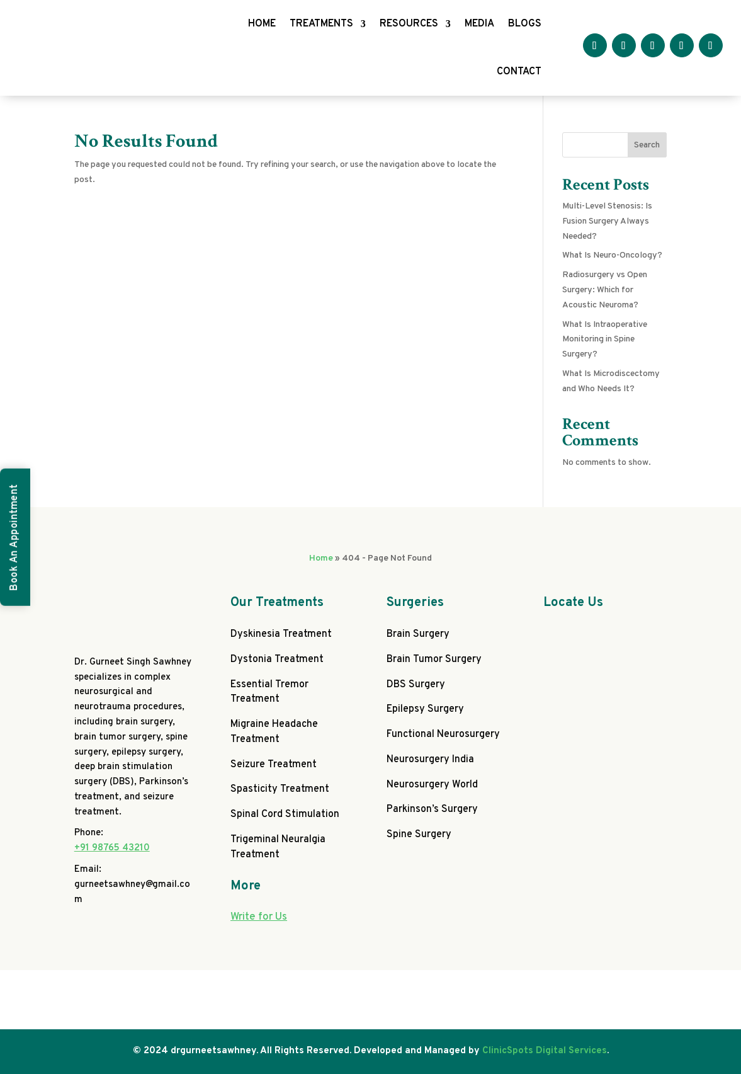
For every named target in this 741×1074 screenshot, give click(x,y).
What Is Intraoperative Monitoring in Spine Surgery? (604, 339)
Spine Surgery (419, 834)
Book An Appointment (14, 537)
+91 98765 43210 (112, 848)
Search (647, 145)
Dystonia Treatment (277, 659)
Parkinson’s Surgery (432, 809)
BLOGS (524, 24)
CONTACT (519, 72)
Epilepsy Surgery (425, 709)
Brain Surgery (418, 634)
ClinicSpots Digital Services (544, 1051)
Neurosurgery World (432, 785)
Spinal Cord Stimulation (284, 814)
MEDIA (479, 24)
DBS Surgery (416, 684)
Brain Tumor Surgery (434, 659)
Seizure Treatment (273, 764)
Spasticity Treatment (279, 789)
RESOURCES (409, 24)
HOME (262, 24)
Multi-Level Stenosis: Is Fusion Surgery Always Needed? (607, 221)
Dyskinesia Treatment (281, 634)
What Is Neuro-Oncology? (612, 255)
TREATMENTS (321, 24)
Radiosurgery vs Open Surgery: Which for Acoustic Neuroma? (604, 290)
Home (321, 558)
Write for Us (258, 917)
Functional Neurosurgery (443, 734)
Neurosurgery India (430, 759)
